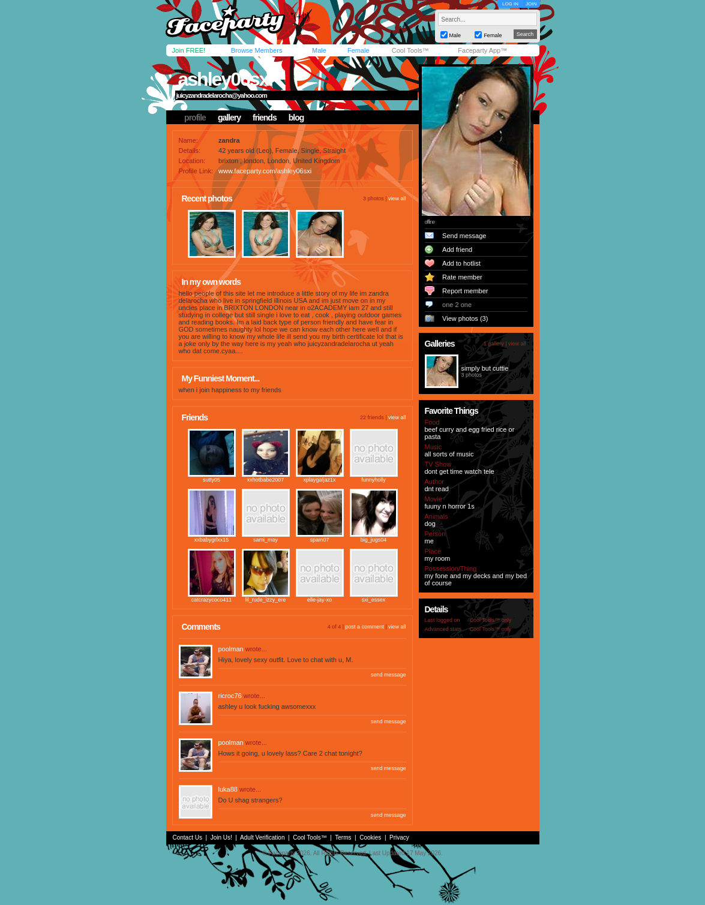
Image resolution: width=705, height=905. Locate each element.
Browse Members (257, 50)
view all (397, 199)
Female (358, 50)
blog (296, 117)
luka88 (228, 789)
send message (388, 675)
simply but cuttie (485, 368)
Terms (343, 837)
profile (195, 117)
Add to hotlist (461, 263)
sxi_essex (374, 600)
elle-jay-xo (319, 600)
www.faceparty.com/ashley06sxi (264, 171)
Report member (465, 290)
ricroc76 (230, 695)
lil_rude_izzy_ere (265, 600)
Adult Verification (262, 837)
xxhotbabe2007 (265, 480)
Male (319, 50)
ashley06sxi (225, 79)
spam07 (319, 540)
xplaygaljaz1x (319, 480)
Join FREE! (189, 50)
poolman (231, 649)
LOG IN (510, 4)
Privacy (399, 837)
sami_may (265, 540)
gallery (229, 117)
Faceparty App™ (482, 50)
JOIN (531, 4)
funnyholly (373, 480)
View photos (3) (465, 318)
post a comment (365, 627)
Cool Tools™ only (491, 620)
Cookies (370, 837)
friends (265, 117)
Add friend (457, 249)
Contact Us (187, 837)
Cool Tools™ (410, 50)
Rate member (462, 277)
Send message (464, 235)
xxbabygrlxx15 (211, 540)
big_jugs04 (374, 540)
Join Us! (221, 837)
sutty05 (211, 480)
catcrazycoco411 (211, 600)
